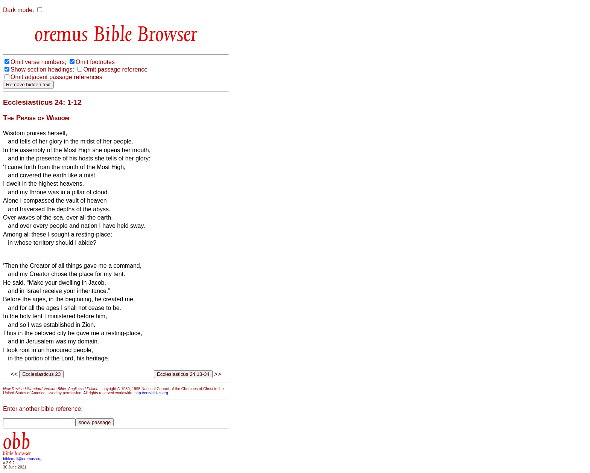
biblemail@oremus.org (22, 459)
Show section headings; (42, 69)
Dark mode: (18, 10)
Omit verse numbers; (38, 62)
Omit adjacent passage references (56, 77)
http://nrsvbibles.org (151, 393)
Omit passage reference (115, 69)
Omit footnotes (95, 62)
